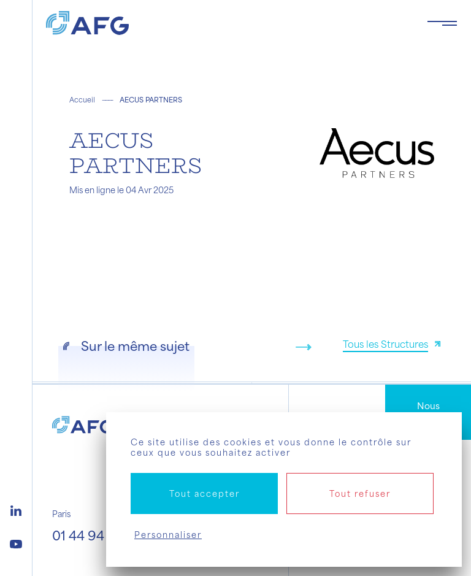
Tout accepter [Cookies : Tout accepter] (204, 493)
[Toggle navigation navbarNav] (442, 23)
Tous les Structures (385, 343)
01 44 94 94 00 (98, 535)
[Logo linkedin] (15, 509)
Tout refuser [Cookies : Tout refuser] (360, 493)
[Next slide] (303, 347)
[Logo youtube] (16, 542)
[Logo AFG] (226, 23)
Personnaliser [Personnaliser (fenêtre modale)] (168, 534)
